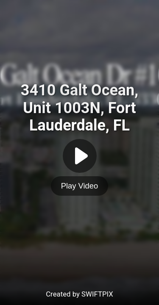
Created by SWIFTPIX (79, 294)
